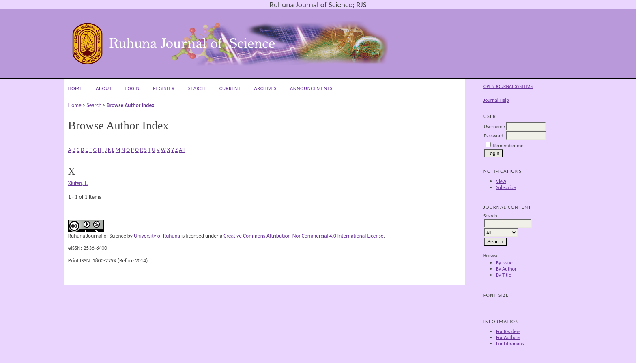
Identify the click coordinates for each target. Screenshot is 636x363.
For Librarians (510, 343)
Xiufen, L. (78, 183)
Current (230, 88)
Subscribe (506, 187)
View (501, 181)
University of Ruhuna (157, 235)
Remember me (508, 145)
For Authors (508, 337)
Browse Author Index (130, 105)
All (182, 149)
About (104, 88)
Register (163, 88)
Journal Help (496, 100)
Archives (265, 88)
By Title (503, 275)
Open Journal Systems (508, 86)
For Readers (508, 331)
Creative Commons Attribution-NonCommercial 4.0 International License (303, 235)
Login (132, 88)
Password (493, 136)
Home (75, 88)
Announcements (311, 88)
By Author (506, 269)
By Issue (504, 263)
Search (197, 88)
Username (494, 126)
